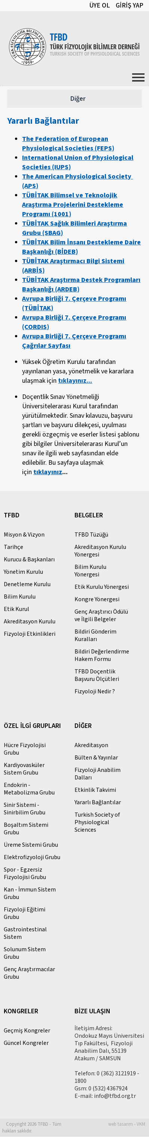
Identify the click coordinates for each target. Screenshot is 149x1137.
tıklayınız (47, 472)
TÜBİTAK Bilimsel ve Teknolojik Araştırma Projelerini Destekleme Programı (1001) (72, 205)
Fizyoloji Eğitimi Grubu (24, 914)
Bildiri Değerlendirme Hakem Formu (101, 656)
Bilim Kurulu (20, 597)
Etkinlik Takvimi (95, 790)
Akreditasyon (91, 745)
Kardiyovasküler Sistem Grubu (24, 769)
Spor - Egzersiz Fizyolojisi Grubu (25, 874)
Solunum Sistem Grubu (25, 953)
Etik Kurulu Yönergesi (101, 587)
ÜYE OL (99, 5)
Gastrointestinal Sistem (25, 933)
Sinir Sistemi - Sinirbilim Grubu (24, 809)
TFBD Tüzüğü (91, 535)
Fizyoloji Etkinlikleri (29, 634)
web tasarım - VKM (126, 1124)
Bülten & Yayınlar (96, 758)
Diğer (77, 99)
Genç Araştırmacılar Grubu (29, 973)
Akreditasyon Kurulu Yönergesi (100, 551)
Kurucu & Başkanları (29, 560)
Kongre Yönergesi (96, 600)
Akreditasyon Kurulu (29, 622)
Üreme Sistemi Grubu (31, 845)
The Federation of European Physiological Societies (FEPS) (68, 144)
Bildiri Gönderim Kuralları (95, 636)
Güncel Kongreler (26, 1043)
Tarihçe (13, 547)
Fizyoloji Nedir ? (94, 692)
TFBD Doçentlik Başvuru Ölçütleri (96, 676)
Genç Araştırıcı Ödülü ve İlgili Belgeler (101, 616)
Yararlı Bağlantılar (97, 803)
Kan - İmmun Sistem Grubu (30, 894)
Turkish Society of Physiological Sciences (97, 822)
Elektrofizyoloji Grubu (32, 858)
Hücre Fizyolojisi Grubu (25, 749)
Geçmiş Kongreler (27, 1031)
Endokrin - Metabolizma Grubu (29, 789)
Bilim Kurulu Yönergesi (90, 571)
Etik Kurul (16, 609)
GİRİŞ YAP (129, 5)
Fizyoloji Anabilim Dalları (97, 774)
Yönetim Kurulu (23, 572)
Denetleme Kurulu (27, 585)
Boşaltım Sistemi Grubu (26, 829)
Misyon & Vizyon (24, 535)
